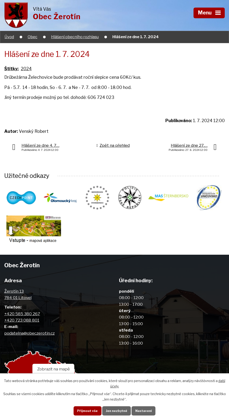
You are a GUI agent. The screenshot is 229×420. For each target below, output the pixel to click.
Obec (32, 36)
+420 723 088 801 (21, 321)
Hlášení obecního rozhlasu (75, 36)
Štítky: (11, 68)
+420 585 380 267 (22, 315)
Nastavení (144, 410)
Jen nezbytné (116, 410)
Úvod (9, 36)
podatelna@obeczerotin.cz (29, 334)
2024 (26, 68)
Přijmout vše (86, 410)
